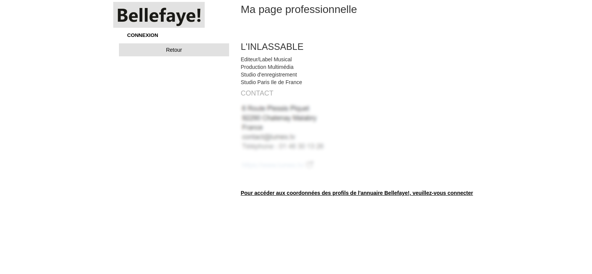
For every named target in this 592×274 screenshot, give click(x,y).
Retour (174, 50)
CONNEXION (142, 35)
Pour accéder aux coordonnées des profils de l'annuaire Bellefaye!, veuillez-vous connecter (357, 193)
